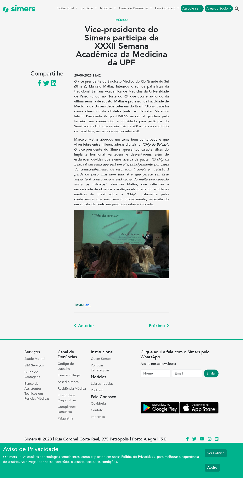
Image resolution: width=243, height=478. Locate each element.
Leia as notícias (102, 383)
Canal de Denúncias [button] (134, 8)
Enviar (211, 373)
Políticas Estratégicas (100, 368)
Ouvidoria (98, 403)
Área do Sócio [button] (218, 8)
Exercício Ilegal (69, 375)
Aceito (212, 467)
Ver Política (215, 453)
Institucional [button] (65, 8)
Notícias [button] (106, 8)
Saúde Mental (34, 358)
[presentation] (172, 390)
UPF (88, 305)
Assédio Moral (68, 382)
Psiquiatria (65, 418)
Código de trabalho (66, 366)
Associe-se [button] (190, 8)
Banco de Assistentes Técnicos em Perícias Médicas (36, 391)
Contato (97, 410)
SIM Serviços (34, 365)
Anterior (84, 325)
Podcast (97, 390)
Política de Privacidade (138, 457)
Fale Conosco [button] (165, 8)
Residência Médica (72, 388)
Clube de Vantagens (32, 374)
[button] (237, 9)
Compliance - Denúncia (68, 409)
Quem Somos (101, 358)
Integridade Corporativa (67, 398)
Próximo (159, 325)
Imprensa (98, 417)
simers (18, 9)
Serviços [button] (87, 8)
